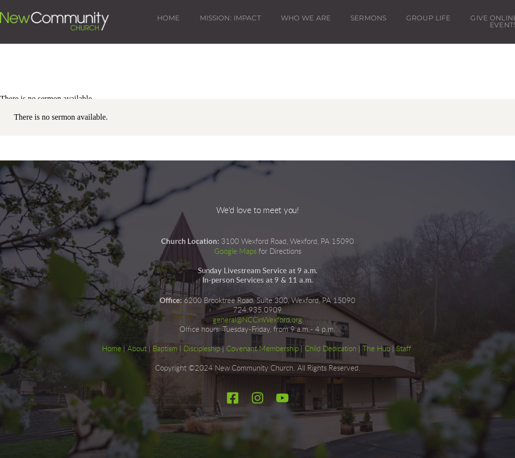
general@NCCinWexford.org (257, 320)
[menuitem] (168, 18)
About (137, 349)
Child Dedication (330, 349)
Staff (403, 349)
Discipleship (201, 349)
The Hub (376, 349)
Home (111, 349)
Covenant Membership (262, 349)
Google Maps (235, 251)
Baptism (165, 349)
